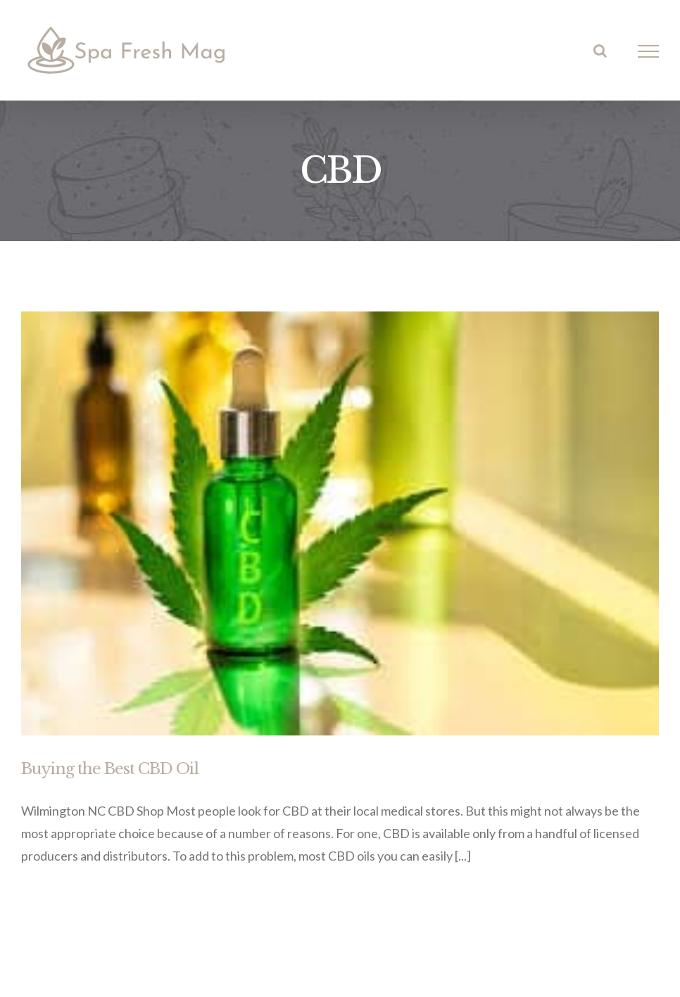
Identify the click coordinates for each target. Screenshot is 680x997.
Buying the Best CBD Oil (110, 768)
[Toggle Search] (600, 51)
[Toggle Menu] (648, 51)
